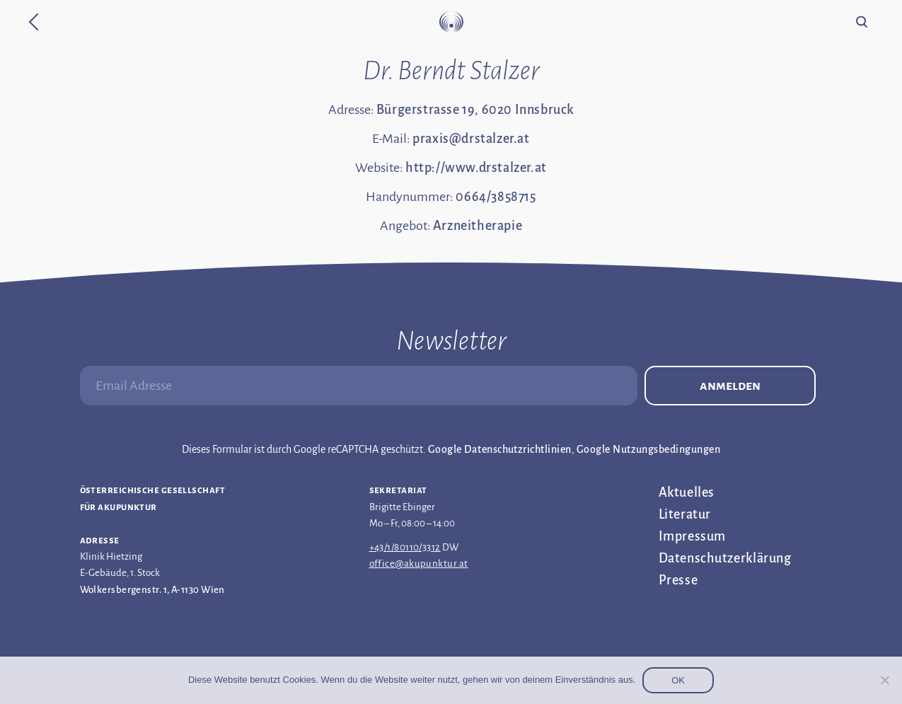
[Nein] (884, 680)
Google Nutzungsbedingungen (648, 449)
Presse (678, 580)
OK (678, 680)
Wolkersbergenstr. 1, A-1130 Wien (152, 589)
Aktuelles (687, 492)
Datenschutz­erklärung (725, 558)
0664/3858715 (496, 197)
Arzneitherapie (477, 226)
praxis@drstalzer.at (470, 139)
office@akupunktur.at (418, 563)
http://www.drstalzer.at (476, 168)
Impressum (692, 536)
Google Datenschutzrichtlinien (500, 449)
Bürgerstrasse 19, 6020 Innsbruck (475, 110)
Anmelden (730, 386)
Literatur (685, 514)
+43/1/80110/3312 (405, 547)
